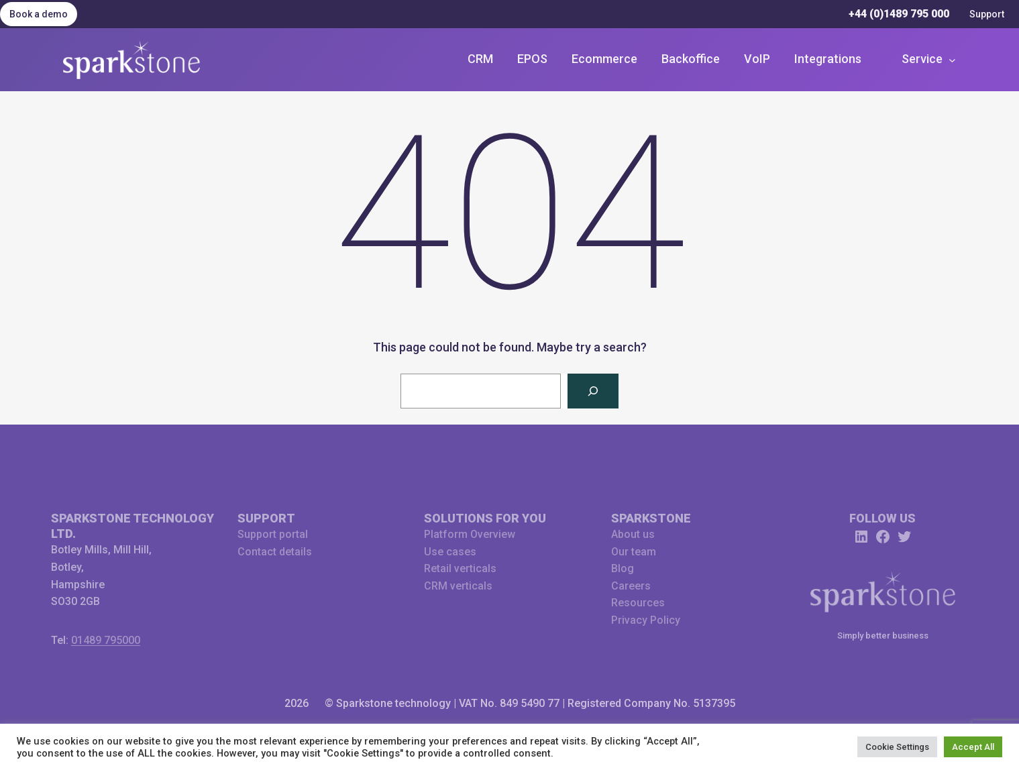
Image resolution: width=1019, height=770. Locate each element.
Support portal (272, 534)
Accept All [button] (973, 747)
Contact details (274, 551)
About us (633, 534)
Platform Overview (469, 534)
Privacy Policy (645, 620)
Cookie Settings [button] (897, 747)
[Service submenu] (928, 59)
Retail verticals (460, 568)
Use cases (450, 551)
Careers (631, 586)
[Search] (593, 391)
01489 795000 (105, 640)
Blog (622, 568)
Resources (638, 602)
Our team (633, 551)
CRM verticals (458, 586)
